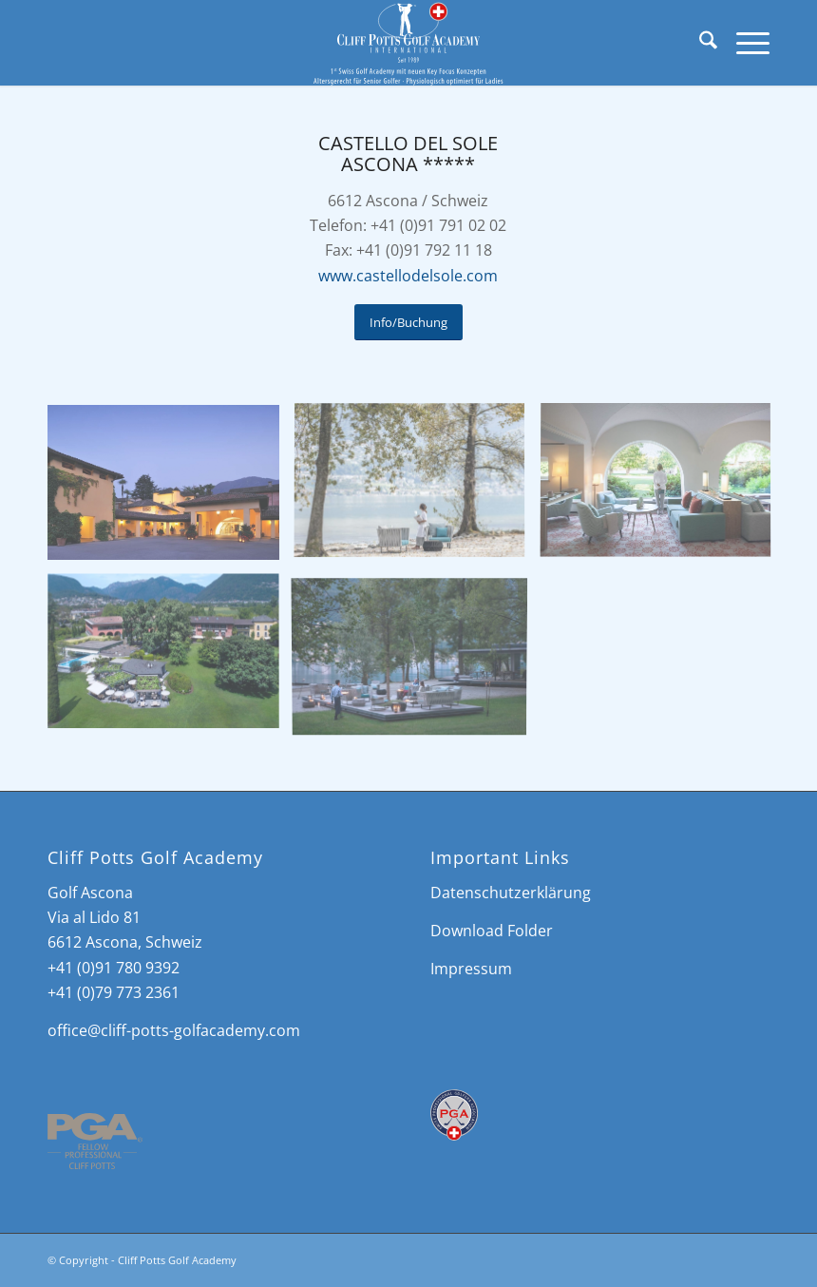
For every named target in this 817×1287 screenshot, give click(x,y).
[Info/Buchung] (408, 322)
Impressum (471, 968)
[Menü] (743, 43)
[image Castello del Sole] (171, 489)
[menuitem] (698, 43)
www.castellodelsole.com (408, 275)
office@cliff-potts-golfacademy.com (174, 1030)
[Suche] (698, 43)
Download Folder (491, 930)
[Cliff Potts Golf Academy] (409, 43)
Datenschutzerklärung (510, 892)
